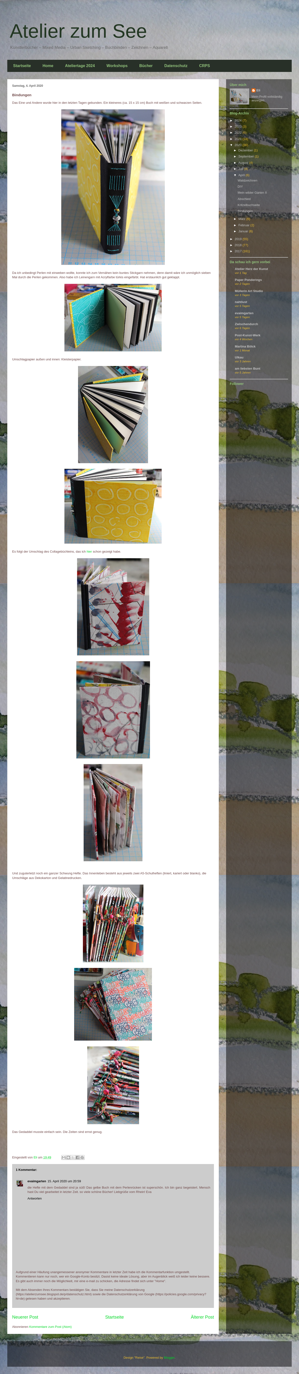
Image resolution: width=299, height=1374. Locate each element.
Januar (243, 231)
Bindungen (245, 211)
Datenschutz (175, 66)
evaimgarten (36, 1181)
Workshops (117, 66)
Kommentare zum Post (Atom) (50, 1327)
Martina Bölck (245, 346)
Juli (241, 169)
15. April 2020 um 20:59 (64, 1181)
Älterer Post (202, 1317)
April (242, 175)
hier (89, 551)
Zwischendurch (246, 324)
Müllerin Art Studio (249, 291)
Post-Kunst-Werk (247, 335)
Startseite (22, 66)
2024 (239, 120)
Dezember (246, 150)
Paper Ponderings (248, 280)
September (246, 156)
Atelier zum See (78, 31)
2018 (239, 245)
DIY (240, 186)
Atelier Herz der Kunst (251, 269)
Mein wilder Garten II (252, 192)
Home (48, 66)
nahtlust (241, 302)
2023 (239, 126)
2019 (239, 239)
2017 (239, 251)
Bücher (146, 66)
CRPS (204, 66)
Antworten (34, 1198)
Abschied (243, 199)
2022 (239, 132)
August (243, 163)
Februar (244, 225)
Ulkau (239, 357)
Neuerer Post (25, 1317)
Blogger (169, 1357)
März (242, 219)
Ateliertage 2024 (80, 66)
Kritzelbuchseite (248, 205)
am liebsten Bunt (247, 368)
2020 (239, 145)
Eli (258, 90)
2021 (239, 139)
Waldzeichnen (247, 180)
